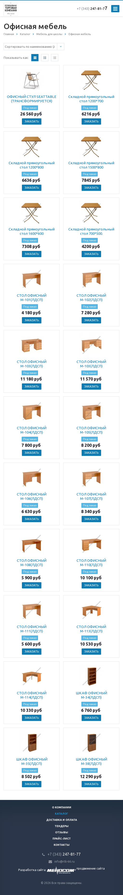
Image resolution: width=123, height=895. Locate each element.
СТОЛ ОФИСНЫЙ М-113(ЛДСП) (91, 629)
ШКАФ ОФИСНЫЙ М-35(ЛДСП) (31, 761)
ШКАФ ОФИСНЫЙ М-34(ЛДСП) (91, 695)
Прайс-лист (61, 838)
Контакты (62, 844)
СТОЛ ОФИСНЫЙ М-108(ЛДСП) (31, 562)
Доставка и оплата (61, 819)
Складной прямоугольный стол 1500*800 (91, 165)
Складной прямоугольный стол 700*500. (91, 231)
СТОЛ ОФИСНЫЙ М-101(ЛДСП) (31, 297)
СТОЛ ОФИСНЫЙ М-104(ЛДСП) (31, 430)
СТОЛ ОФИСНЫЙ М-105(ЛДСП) (91, 430)
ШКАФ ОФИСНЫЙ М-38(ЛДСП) (91, 761)
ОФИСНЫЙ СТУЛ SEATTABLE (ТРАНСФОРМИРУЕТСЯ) (31, 99)
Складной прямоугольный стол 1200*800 (32, 165)
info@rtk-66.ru (64, 861)
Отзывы (61, 832)
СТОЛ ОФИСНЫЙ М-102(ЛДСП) (91, 297)
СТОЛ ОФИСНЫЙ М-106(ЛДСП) (31, 496)
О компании (61, 807)
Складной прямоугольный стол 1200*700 (91, 99)
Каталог (61, 813)
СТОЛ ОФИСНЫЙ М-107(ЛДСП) (91, 496)
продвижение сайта (91, 868)
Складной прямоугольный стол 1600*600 (32, 231)
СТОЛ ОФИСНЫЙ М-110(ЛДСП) (91, 562)
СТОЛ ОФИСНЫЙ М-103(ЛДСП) (31, 364)
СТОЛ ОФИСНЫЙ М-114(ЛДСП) (31, 695)
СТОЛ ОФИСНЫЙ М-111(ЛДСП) (31, 629)
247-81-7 (91, 9)
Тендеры (62, 826)
